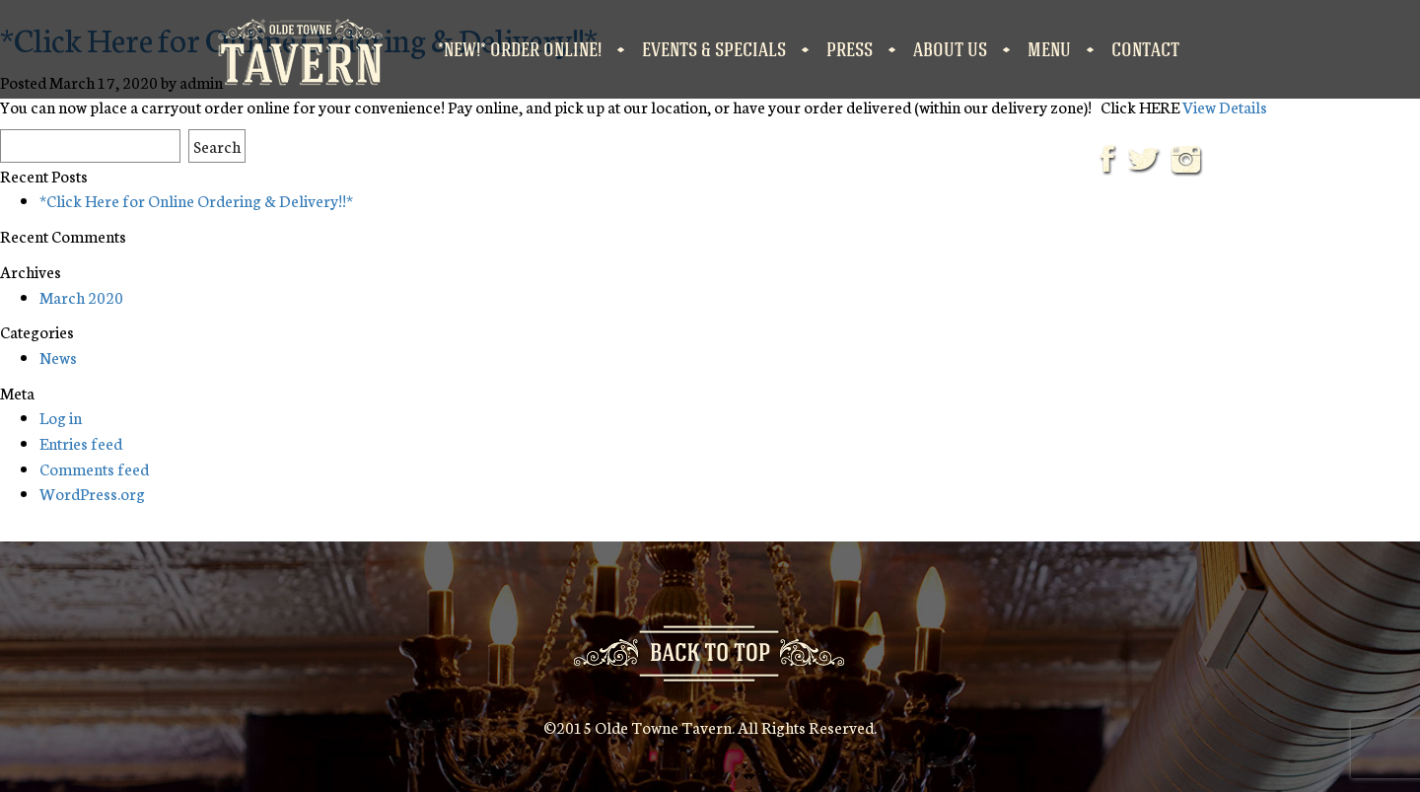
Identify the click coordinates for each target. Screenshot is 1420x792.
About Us (950, 48)
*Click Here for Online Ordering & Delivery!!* (196, 199)
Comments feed (94, 468)
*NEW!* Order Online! (520, 48)
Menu (1049, 48)
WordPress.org (92, 492)
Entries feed (80, 442)
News (58, 356)
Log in (60, 416)
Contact (1145, 48)
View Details (1224, 106)
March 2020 (81, 296)
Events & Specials (714, 48)
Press (849, 48)
